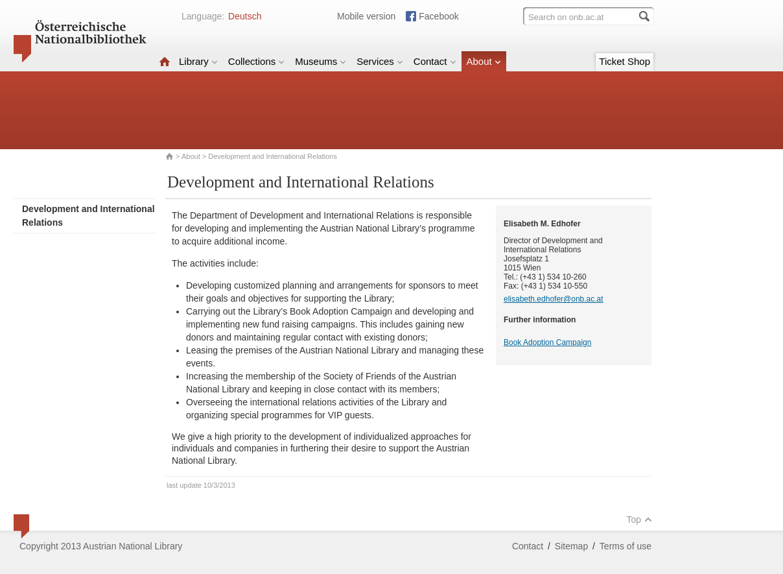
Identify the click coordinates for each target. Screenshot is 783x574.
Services (379, 61)
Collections (256, 61)
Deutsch (244, 16)
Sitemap (571, 546)
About (484, 61)
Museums (320, 61)
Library (198, 61)
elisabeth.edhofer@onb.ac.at (553, 299)
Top (639, 519)
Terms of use (625, 546)
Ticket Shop (624, 61)
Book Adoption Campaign (547, 342)
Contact (435, 61)
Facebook (438, 16)
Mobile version (366, 16)
